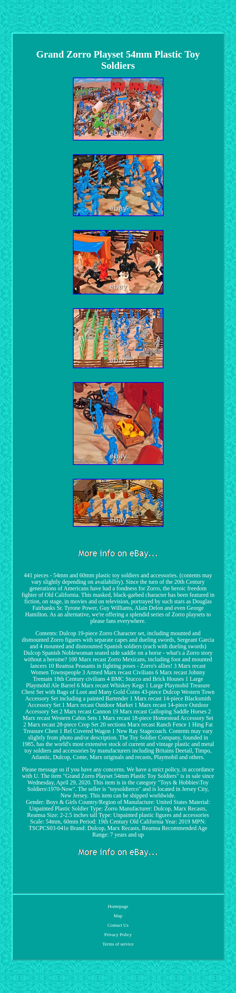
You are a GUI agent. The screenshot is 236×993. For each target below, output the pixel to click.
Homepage (118, 906)
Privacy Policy (118, 934)
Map (118, 915)
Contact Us (117, 925)
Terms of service (117, 944)
